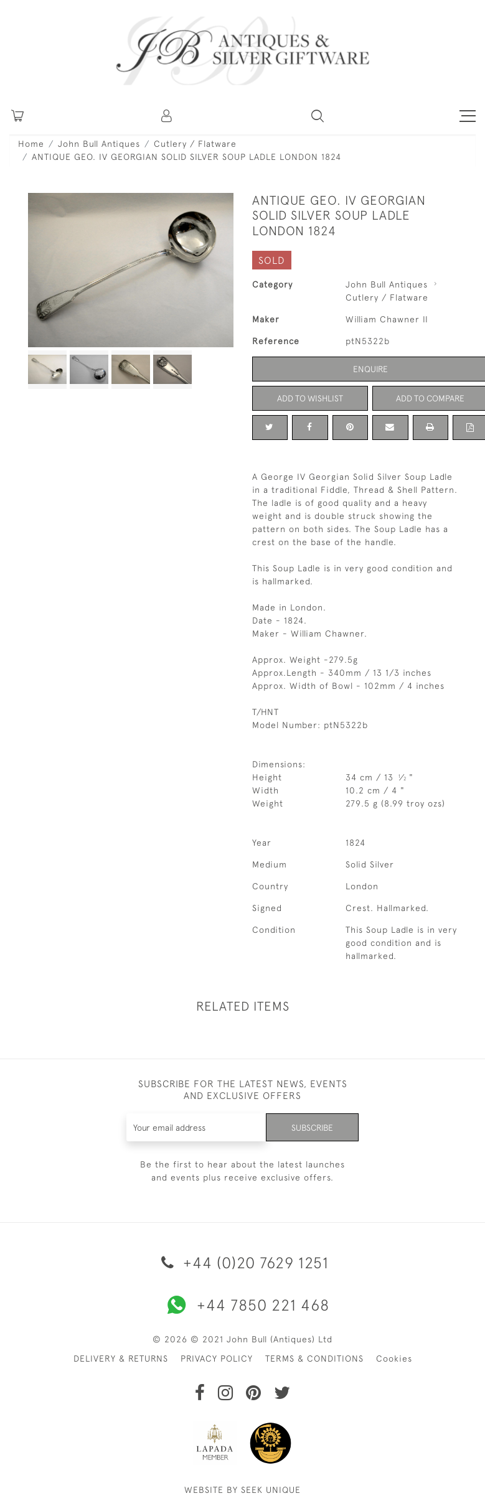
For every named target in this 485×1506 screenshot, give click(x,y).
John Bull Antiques (99, 144)
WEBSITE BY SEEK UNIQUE (242, 1490)
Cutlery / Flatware (195, 144)
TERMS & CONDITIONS (314, 1358)
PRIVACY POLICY (217, 1358)
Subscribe (311, 1127)
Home (31, 144)
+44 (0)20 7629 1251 (243, 1262)
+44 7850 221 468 (242, 1305)
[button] (167, 115)
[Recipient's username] (195, 1127)
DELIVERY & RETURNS (120, 1358)
